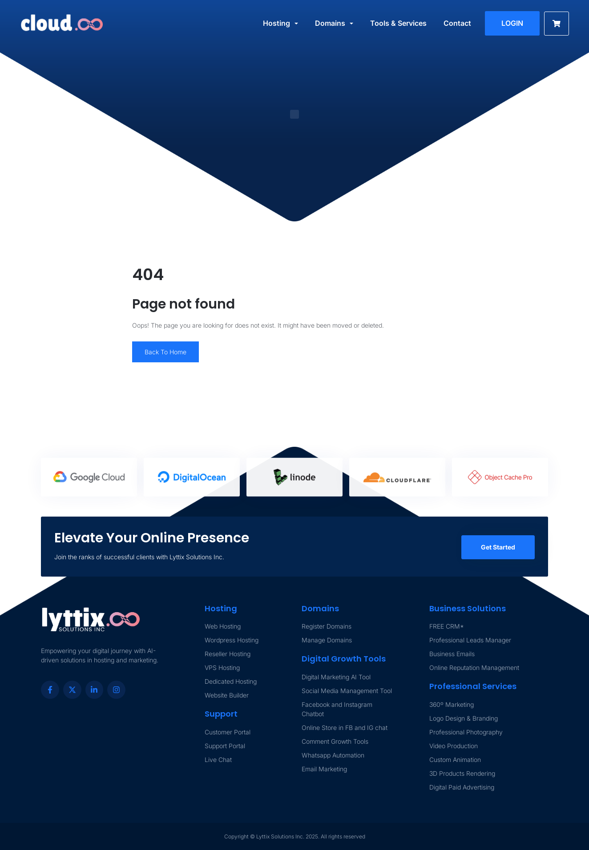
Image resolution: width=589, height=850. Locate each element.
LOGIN (512, 23)
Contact (457, 23)
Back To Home (165, 352)
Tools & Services (398, 23)
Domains (330, 23)
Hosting (276, 23)
